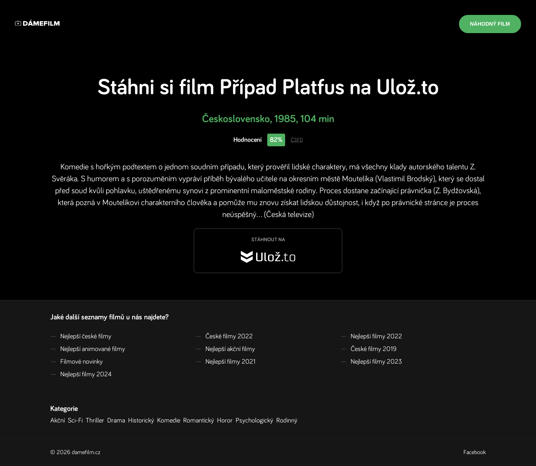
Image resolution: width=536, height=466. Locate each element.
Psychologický (256, 420)
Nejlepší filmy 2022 (371, 336)
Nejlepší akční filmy (225, 349)
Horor (226, 420)
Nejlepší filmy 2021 (225, 362)
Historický (142, 420)
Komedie (170, 420)
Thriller (96, 420)
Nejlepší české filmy (80, 336)
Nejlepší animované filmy (87, 349)
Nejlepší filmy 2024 (81, 374)
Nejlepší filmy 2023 (371, 362)
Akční (59, 420)
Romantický (200, 420)
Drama (117, 420)
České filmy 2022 (224, 336)
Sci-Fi (77, 420)
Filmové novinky (76, 362)
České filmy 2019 (368, 349)
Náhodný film (490, 24)
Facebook (474, 452)
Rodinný (288, 420)
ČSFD (297, 140)
